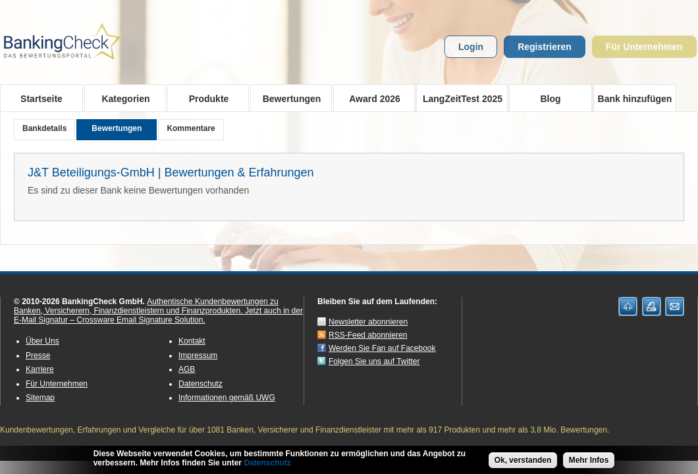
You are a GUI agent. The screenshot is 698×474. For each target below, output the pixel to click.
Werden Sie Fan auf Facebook (382, 348)
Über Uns (42, 341)
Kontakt (191, 341)
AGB (186, 369)
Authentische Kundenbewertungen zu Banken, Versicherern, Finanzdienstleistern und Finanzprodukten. (146, 306)
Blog (550, 98)
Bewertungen (287, 98)
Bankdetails (44, 128)
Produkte (204, 98)
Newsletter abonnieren (368, 322)
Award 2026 (370, 98)
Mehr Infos (589, 462)
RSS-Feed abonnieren (368, 335)
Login (470, 46)
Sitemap (40, 397)
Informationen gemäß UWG (226, 397)
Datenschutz (200, 383)
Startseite (41, 98)
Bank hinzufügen (635, 98)
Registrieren (545, 46)
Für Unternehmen (644, 46)
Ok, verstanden (523, 462)
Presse (38, 355)
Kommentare (191, 128)
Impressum (197, 355)
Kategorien (121, 98)
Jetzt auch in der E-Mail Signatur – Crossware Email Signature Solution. (158, 315)
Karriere (40, 369)
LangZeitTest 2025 (459, 98)
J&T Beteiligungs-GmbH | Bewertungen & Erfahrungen (171, 172)
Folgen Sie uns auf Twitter (374, 361)
